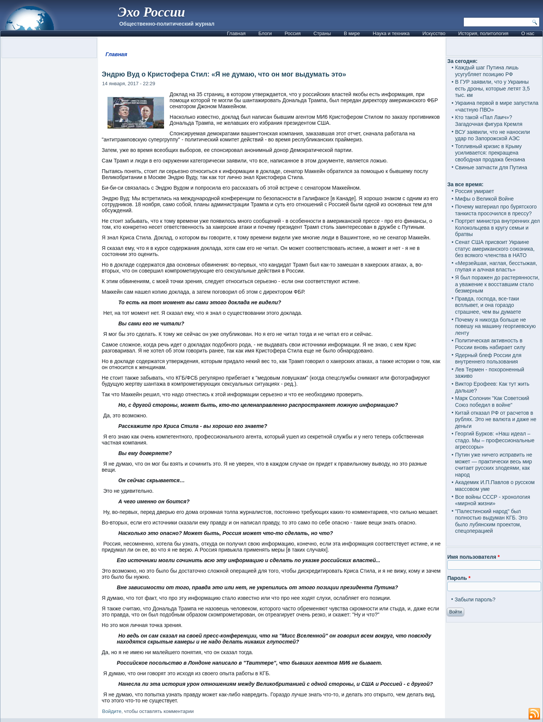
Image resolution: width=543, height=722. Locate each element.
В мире (352, 33)
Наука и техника (391, 33)
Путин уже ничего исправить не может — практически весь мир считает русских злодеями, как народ (493, 465)
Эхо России (151, 12)
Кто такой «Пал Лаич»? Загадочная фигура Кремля (489, 120)
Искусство (433, 33)
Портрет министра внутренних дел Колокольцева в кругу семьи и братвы (497, 227)
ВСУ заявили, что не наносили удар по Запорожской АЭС (492, 135)
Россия (293, 33)
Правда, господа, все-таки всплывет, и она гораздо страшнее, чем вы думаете (488, 305)
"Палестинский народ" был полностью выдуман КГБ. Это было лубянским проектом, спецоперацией (491, 521)
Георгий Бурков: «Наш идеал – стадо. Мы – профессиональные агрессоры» (495, 440)
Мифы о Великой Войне (484, 199)
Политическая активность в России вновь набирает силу (490, 343)
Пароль (458, 578)
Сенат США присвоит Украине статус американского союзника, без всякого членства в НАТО (495, 248)
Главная (236, 33)
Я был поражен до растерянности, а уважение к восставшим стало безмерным (497, 284)
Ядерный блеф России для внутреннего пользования (488, 358)
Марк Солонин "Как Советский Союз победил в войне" (492, 401)
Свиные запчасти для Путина (491, 167)
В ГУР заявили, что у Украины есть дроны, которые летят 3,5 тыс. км (492, 88)
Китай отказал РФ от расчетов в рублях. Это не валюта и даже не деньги (496, 419)
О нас (527, 33)
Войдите (111, 711)
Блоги (265, 33)
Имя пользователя (473, 557)
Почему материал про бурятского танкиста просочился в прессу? (496, 210)
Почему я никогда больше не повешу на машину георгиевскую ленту (495, 326)
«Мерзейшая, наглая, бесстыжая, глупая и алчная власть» (496, 266)
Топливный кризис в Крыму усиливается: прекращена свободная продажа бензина (490, 152)
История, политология (483, 33)
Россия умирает (474, 191)
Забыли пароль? (475, 599)
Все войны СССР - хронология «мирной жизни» (492, 500)
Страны (322, 33)
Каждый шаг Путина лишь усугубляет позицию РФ (486, 70)
